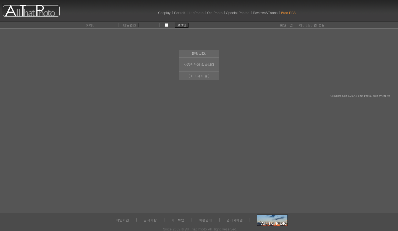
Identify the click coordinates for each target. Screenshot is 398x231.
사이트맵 (177, 219)
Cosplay (164, 12)
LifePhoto (196, 12)
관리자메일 (234, 219)
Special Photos (237, 12)
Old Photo (214, 12)
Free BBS (288, 12)
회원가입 (286, 25)
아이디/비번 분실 (312, 25)
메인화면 (122, 219)
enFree (386, 95)
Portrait (179, 12)
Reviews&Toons (265, 12)
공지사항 (150, 219)
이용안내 (205, 219)
